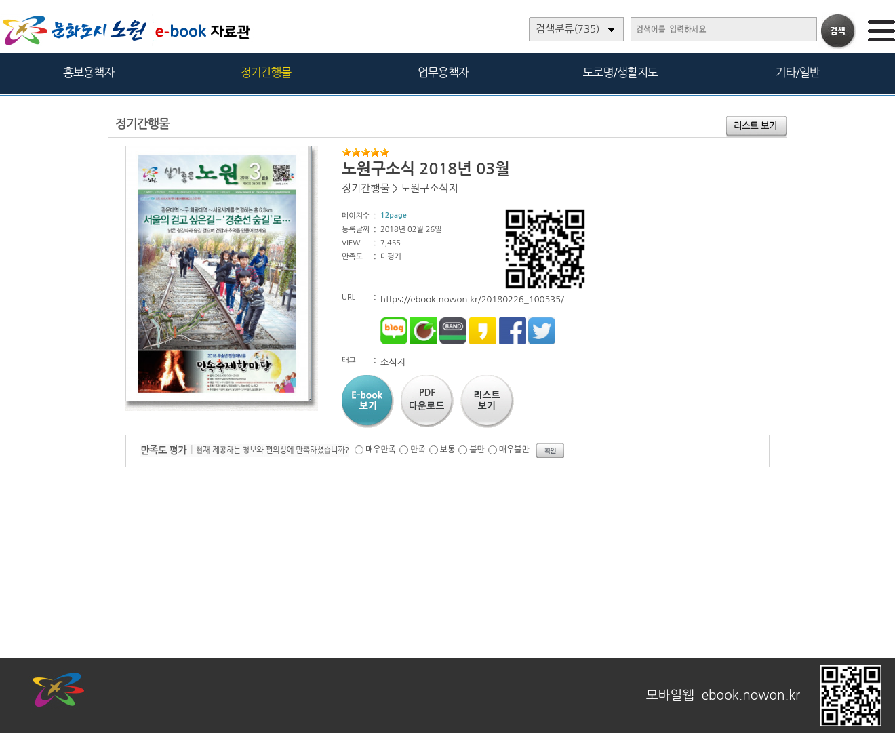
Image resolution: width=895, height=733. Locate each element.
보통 (448, 449)
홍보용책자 (88, 72)
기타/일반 (797, 72)
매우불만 (514, 449)
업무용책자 (443, 72)
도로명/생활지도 (620, 72)
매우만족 (380, 449)
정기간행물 (266, 72)
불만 (477, 449)
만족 (418, 449)
